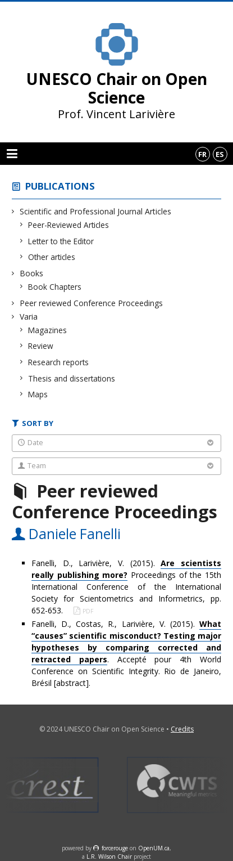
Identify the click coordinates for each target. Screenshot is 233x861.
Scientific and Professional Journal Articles (95, 211)
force (115, 848)
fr (202, 154)
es (220, 154)
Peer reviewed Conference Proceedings (91, 303)
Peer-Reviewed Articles (69, 224)
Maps (38, 394)
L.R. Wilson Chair (109, 856)
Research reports (59, 362)
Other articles (52, 257)
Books (31, 273)
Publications (60, 186)
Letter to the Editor (61, 241)
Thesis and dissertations (72, 378)
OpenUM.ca (154, 848)
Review (41, 345)
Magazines (48, 330)
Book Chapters (55, 286)
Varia (29, 316)
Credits (182, 729)
